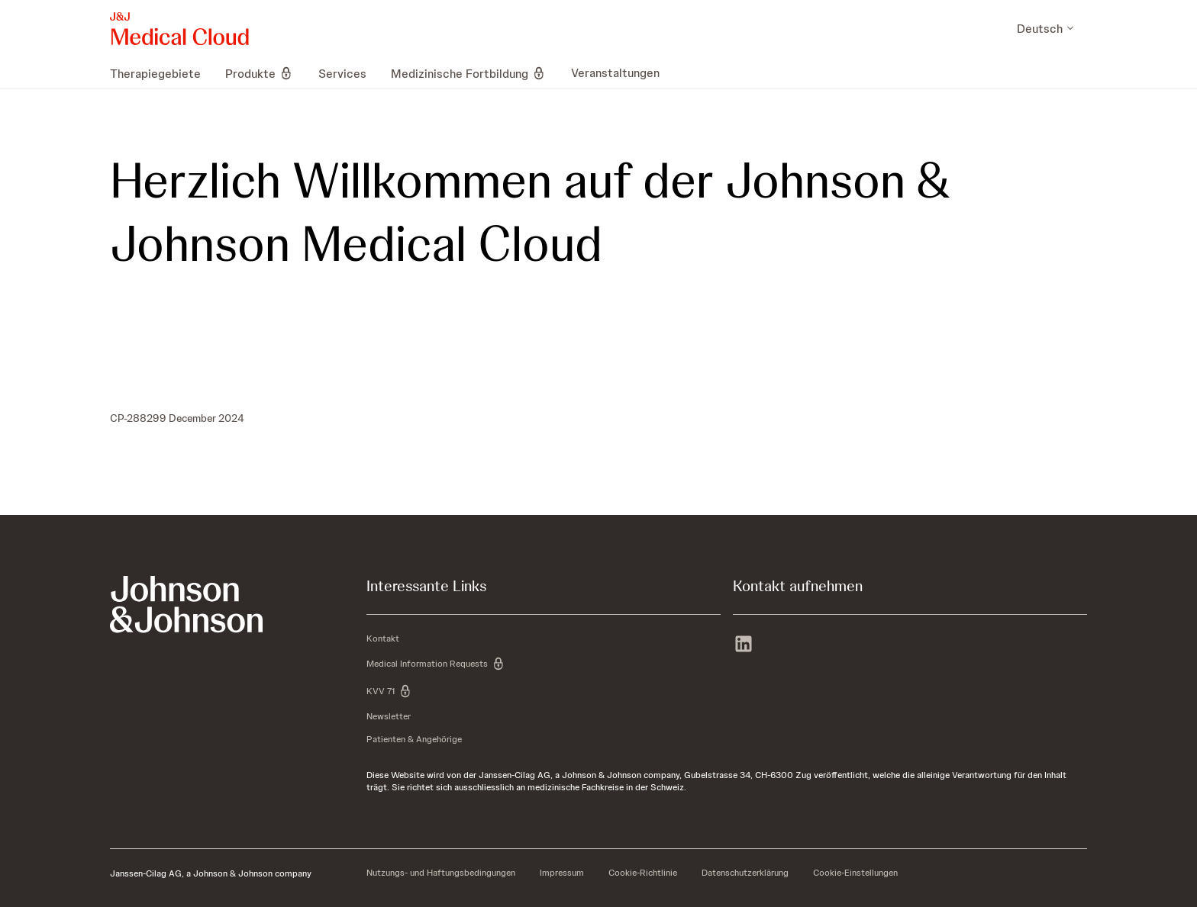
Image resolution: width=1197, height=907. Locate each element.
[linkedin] (743, 645)
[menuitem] (161, 73)
